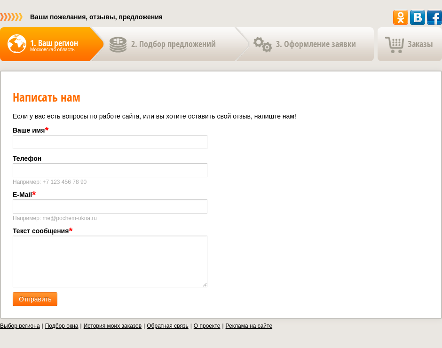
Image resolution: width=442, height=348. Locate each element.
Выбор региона (20, 326)
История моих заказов (113, 326)
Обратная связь (167, 326)
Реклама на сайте (249, 326)
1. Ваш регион (54, 43)
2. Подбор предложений (173, 44)
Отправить (35, 299)
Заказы (420, 44)
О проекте (207, 326)
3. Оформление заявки (316, 44)
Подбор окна (62, 326)
